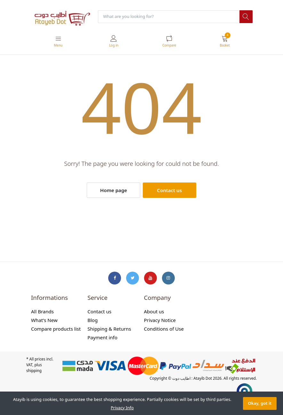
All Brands (42, 312)
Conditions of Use (164, 329)
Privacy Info (122, 408)
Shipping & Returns (109, 329)
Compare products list (56, 329)
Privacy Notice (160, 320)
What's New (44, 320)
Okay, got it (259, 403)
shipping (34, 370)
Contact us (169, 190)
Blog (92, 320)
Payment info (102, 338)
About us (154, 312)
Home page (113, 190)
